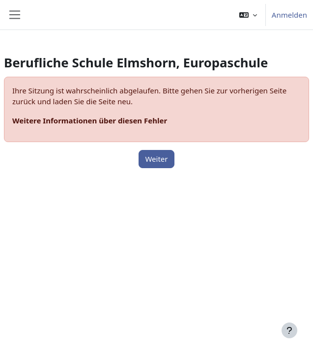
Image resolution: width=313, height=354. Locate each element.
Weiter (156, 159)
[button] (248, 15)
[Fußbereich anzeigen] (289, 330)
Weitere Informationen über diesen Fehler (89, 120)
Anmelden (289, 15)
